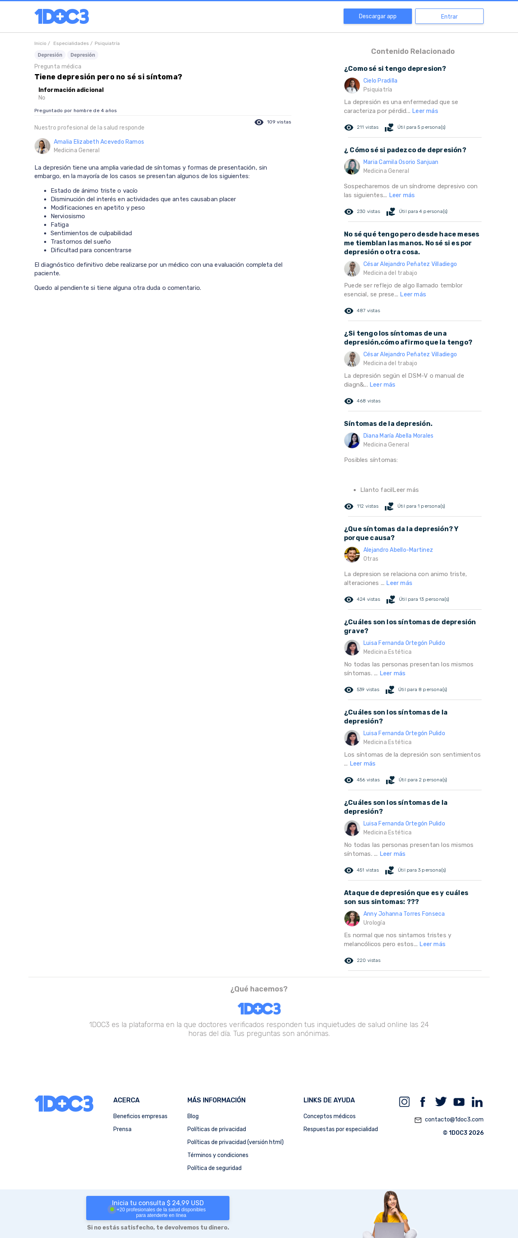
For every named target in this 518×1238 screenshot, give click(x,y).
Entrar (449, 16)
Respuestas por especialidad (341, 1129)
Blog (193, 1116)
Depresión (50, 54)
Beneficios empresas (140, 1116)
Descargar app (378, 16)
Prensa (122, 1129)
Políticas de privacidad (216, 1129)
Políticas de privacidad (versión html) (235, 1142)
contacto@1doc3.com (449, 1120)
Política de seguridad (214, 1168)
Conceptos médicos (330, 1116)
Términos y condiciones (217, 1155)
